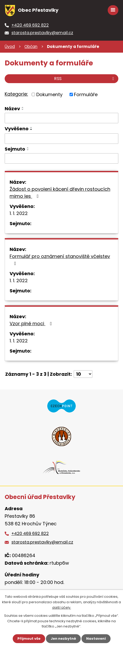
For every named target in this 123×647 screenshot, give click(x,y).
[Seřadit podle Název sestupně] (23, 109)
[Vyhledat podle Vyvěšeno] (61, 138)
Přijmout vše (28, 638)
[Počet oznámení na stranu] (83, 374)
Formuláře (86, 94)
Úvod (10, 46)
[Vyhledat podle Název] (61, 118)
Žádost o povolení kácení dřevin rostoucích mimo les (60, 192)
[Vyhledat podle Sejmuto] (61, 158)
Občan (30, 46)
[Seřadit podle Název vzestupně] (23, 107)
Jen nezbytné (63, 638)
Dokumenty (49, 94)
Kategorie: (16, 94)
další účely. (61, 607)
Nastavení (96, 638)
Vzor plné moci (32, 323)
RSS (85, 79)
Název (12, 108)
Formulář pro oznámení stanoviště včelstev (60, 259)
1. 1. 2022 (19, 213)
